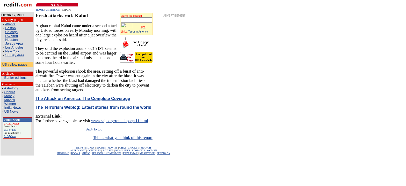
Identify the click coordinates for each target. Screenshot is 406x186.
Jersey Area (14, 43)
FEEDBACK (163, 153)
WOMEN (152, 150)
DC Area (11, 36)
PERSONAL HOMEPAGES (106, 153)
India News (12, 108)
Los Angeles (14, 47)
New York (12, 51)
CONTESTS (94, 150)
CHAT (122, 147)
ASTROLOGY (78, 150)
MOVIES (113, 147)
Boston (10, 28)
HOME (40, 9)
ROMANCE (138, 150)
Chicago (11, 32)
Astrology (11, 88)
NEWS (79, 147)
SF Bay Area (14, 55)
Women (10, 104)
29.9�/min (10, 129)
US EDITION (53, 9)
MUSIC (86, 153)
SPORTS (101, 147)
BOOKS (75, 153)
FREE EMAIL (131, 153)
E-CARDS (108, 150)
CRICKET (133, 147)
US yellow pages (14, 64)
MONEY (90, 147)
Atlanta (10, 24)
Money (9, 96)
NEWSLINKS (122, 150)
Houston (11, 40)
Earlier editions (15, 78)
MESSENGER (147, 153)
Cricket (9, 92)
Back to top (93, 129)
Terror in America (138, 31)
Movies (9, 100)
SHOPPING (63, 153)
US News (11, 111)
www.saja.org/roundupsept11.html (119, 121)
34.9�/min (10, 136)
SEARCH (146, 147)
